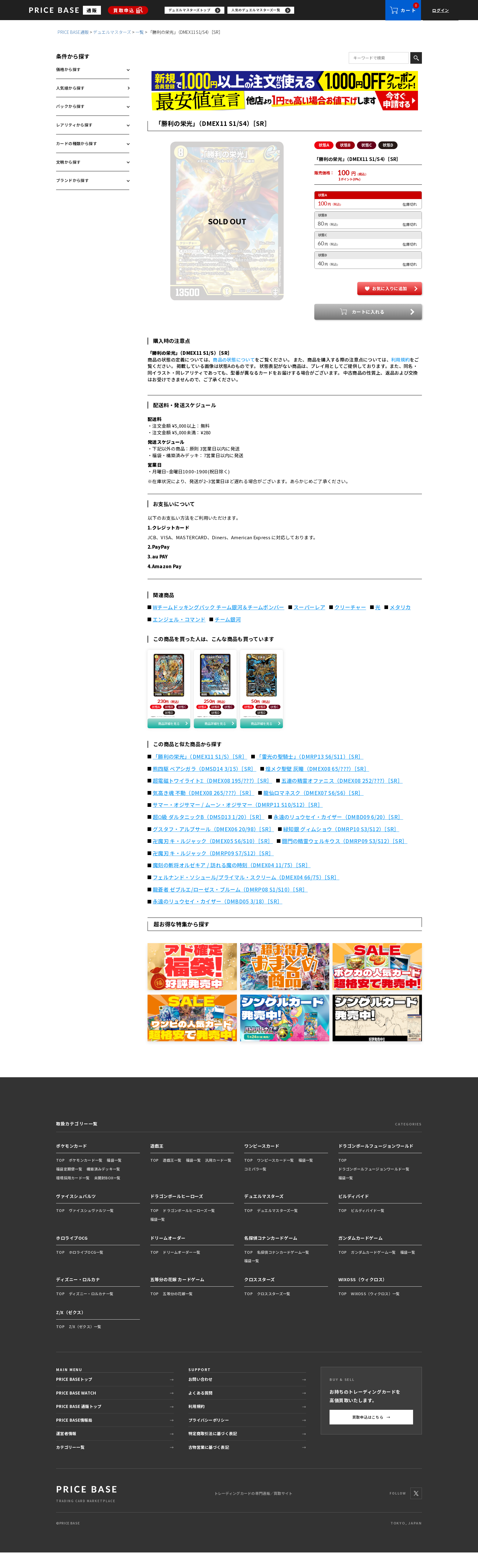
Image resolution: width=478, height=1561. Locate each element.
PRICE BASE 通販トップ (78, 1415)
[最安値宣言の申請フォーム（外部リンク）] (285, 101)
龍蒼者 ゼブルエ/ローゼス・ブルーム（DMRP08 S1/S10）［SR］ (230, 897)
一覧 (139, 32)
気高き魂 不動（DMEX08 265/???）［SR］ (203, 801)
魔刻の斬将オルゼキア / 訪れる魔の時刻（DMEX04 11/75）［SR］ (232, 873)
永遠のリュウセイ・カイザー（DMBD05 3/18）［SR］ (217, 910)
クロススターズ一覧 (274, 1302)
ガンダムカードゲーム (360, 1246)
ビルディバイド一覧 (367, 1218)
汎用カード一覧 (218, 1168)
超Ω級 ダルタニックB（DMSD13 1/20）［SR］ (208, 825)
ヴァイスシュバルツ (76, 1205)
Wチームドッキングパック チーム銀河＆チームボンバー (218, 607)
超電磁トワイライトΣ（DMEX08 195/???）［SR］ (212, 789)
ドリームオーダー (168, 1246)
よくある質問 (200, 1401)
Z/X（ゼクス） (71, 1320)
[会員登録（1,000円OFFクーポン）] (285, 81)
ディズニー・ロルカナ (78, 1288)
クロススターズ (259, 1288)
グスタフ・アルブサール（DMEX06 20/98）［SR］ (213, 837)
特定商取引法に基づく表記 (212, 1442)
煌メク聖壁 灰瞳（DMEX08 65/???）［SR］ (317, 777)
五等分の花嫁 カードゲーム (177, 1288)
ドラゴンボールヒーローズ (176, 1205)
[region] (275, 10)
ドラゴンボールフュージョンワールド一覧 (373, 1177)
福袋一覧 (114, 1168)
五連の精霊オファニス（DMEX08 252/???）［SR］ (342, 789)
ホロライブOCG (71, 1246)
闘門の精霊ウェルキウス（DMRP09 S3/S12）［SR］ (344, 849)
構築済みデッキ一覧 (103, 1177)
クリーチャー (350, 607)
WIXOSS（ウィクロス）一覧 (375, 1302)
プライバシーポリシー (208, 1428)
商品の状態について (234, 360)
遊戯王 (157, 1154)
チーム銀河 (228, 619)
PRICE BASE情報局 (74, 1428)
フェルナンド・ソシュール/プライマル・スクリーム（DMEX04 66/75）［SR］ (246, 885)
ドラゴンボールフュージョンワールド (376, 1154)
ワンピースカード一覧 (275, 1168)
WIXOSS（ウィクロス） (362, 1288)
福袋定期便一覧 (69, 1177)
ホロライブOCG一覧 (86, 1260)
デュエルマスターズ (112, 32)
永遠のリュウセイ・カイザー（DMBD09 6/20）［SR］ (338, 825)
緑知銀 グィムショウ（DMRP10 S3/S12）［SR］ (341, 837)
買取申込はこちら (371, 1425)
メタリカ (400, 607)
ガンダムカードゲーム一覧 (373, 1260)
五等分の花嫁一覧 (178, 1302)
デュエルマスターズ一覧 (277, 1218)
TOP (60, 1168)
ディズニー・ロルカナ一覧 (91, 1302)
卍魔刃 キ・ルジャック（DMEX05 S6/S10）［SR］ (213, 849)
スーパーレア (309, 607)
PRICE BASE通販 (73, 32)
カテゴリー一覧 (70, 1456)
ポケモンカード (71, 1154)
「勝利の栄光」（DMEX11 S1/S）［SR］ (200, 765)
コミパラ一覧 (255, 1177)
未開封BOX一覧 (107, 1186)
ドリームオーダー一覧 (181, 1260)
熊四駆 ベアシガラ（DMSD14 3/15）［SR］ (204, 777)
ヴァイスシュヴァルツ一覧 (91, 1218)
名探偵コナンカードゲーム (271, 1246)
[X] (416, 1501)
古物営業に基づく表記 (208, 1456)
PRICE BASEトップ (74, 1388)
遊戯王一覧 (172, 1168)
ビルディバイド (353, 1205)
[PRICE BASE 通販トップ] (86, 1502)
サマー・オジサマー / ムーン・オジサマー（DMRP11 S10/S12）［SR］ (238, 813)
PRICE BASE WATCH (76, 1401)
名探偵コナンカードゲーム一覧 (283, 1260)
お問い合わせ (200, 1388)
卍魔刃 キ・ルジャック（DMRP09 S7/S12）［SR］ (213, 861)
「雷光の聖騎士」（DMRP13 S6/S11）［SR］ (309, 765)
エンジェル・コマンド (179, 619)
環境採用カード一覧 (73, 1186)
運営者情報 (66, 1442)
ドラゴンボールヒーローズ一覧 (189, 1218)
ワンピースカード (261, 1154)
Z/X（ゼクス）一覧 (85, 1334)
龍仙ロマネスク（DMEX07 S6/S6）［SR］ (313, 801)
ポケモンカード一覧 (86, 1168)
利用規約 (400, 360)
